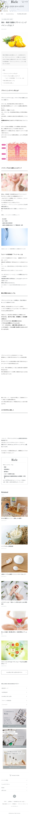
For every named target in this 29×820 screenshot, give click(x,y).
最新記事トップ (5, 688)
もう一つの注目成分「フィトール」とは (15, 78)
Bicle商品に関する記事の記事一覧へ (14, 672)
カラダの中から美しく (9, 83)
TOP (2, 13)
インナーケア (4, 704)
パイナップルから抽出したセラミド (12, 75)
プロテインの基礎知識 (6, 700)
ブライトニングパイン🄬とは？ (11, 73)
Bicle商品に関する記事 (21, 13)
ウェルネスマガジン (10, 13)
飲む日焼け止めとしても (9, 80)
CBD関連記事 (4, 692)
